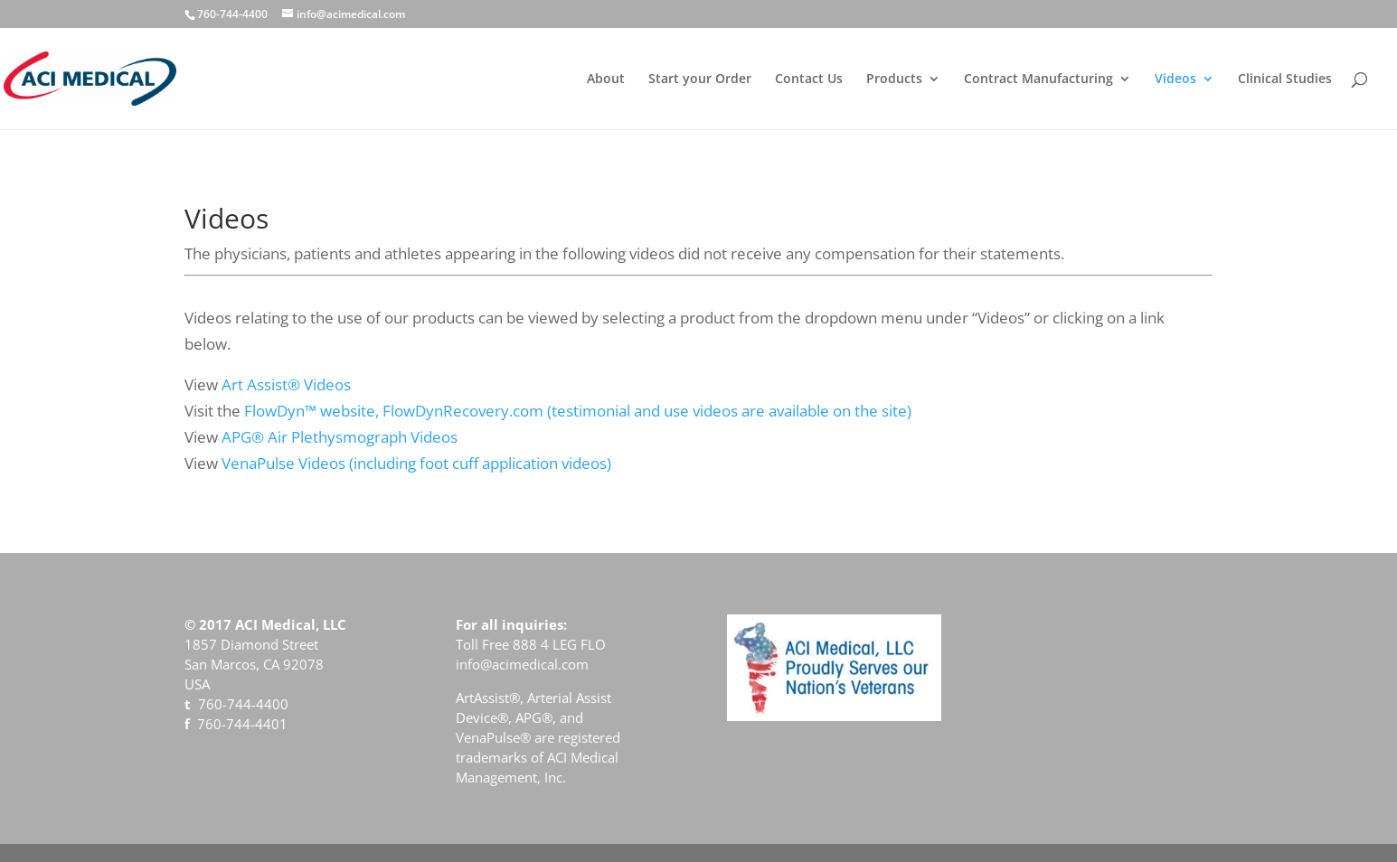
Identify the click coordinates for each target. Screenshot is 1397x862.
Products (894, 79)
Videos (1175, 79)
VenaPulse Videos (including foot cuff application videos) (416, 463)
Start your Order (699, 79)
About (606, 79)
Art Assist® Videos (286, 384)
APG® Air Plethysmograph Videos (340, 436)
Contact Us (809, 79)
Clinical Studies (1285, 79)
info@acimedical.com (522, 664)
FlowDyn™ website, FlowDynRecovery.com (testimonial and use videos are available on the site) (577, 410)
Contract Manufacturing (1038, 79)
